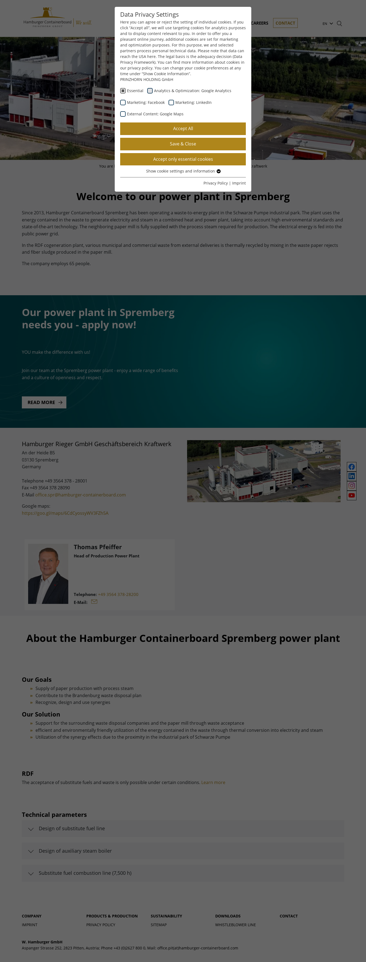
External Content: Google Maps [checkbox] (155, 113)
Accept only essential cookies (183, 159)
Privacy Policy (215, 183)
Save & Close (183, 144)
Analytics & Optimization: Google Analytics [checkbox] (192, 90)
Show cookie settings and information (183, 171)
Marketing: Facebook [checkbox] (146, 102)
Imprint (239, 183)
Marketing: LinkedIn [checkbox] (193, 102)
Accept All (183, 128)
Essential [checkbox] (135, 90)
